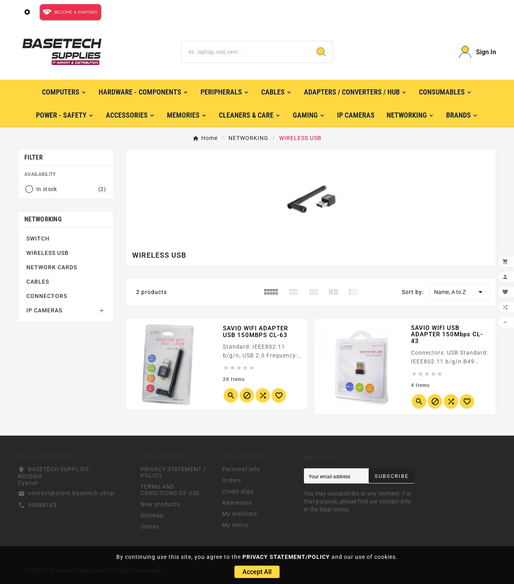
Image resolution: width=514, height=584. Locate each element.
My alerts (235, 525)
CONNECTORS (46, 296)
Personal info (241, 469)
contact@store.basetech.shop (71, 493)
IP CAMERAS (44, 310)
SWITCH (38, 238)
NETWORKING (43, 219)
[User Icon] (477, 52)
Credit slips (238, 491)
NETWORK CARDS (51, 267)
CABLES (37, 281)
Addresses (237, 502)
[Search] (246, 51)
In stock (71, 189)
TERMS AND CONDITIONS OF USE (170, 489)
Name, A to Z (459, 292)
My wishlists (239, 514)
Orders (231, 480)
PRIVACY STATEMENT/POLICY (286, 557)
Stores (150, 526)
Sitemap (152, 515)
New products (160, 504)
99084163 (42, 505)
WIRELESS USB (47, 253)
